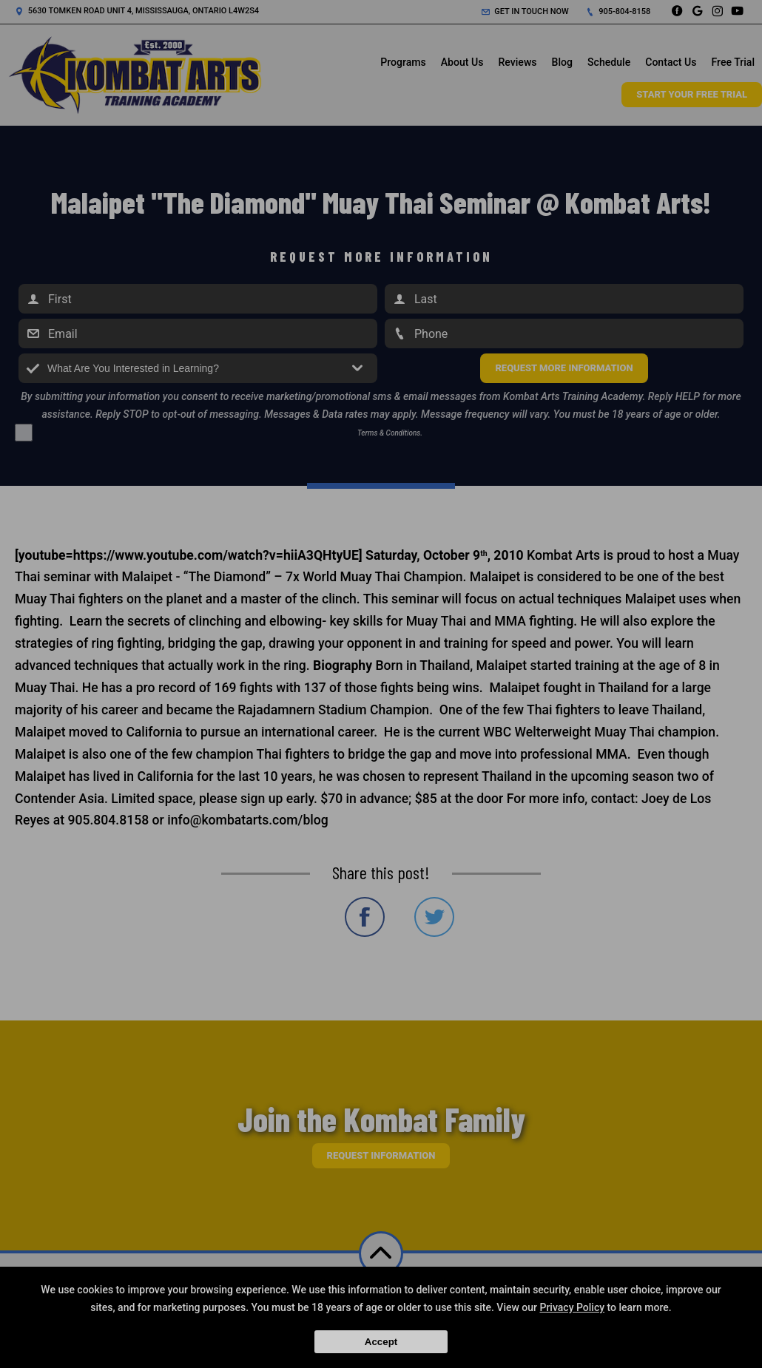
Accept (381, 1341)
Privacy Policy (571, 1307)
